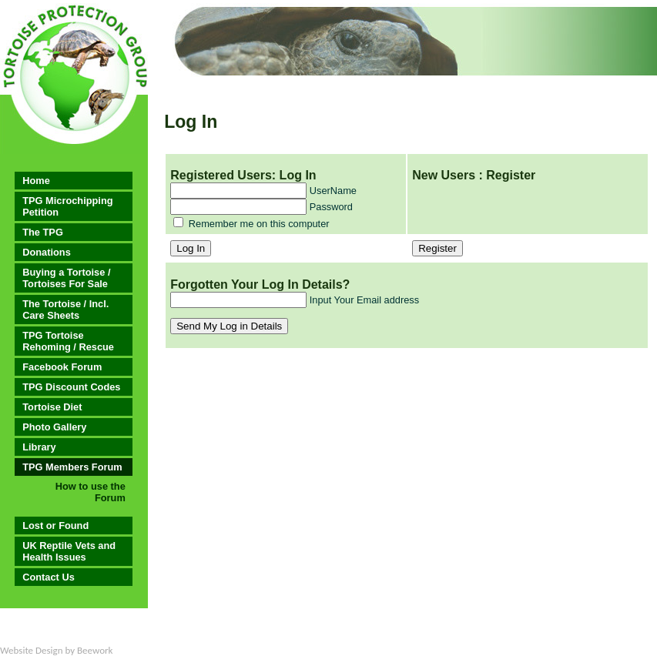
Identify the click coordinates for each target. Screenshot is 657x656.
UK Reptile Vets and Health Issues (69, 551)
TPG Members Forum (72, 467)
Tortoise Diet (52, 407)
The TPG (42, 232)
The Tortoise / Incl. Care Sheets (65, 309)
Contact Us (48, 577)
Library (38, 447)
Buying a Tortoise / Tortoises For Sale (66, 278)
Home (36, 180)
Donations (46, 252)
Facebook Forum (62, 367)
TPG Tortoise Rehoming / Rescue (68, 341)
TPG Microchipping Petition (67, 206)
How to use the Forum (90, 492)
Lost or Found (55, 525)
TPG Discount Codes (71, 387)
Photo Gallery (54, 427)
